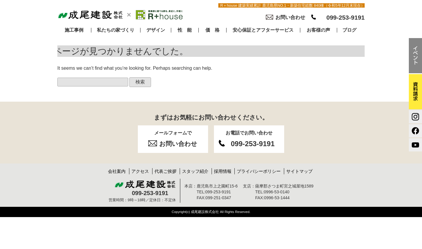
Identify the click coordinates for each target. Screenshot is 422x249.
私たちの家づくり (115, 30)
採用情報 (222, 171)
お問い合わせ (290, 17)
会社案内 (117, 171)
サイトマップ (299, 171)
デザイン (155, 30)
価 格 (212, 30)
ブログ (349, 30)
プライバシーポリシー (259, 171)
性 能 (185, 30)
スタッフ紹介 (195, 171)
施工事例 (74, 30)
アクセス (140, 171)
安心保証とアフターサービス (263, 30)
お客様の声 (318, 30)
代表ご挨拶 (165, 171)
